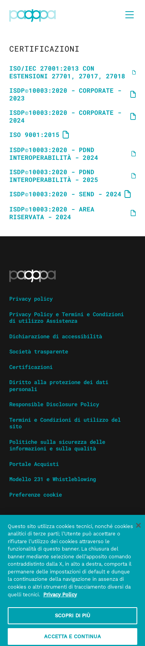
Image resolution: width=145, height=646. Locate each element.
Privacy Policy (60, 598)
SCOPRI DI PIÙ (72, 619)
